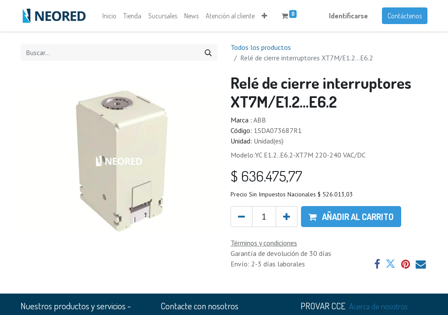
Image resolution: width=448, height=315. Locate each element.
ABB (259, 120)
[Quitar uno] (241, 216)
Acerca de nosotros (378, 306)
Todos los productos (261, 47)
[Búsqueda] (208, 52)
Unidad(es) (269, 140)
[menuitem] (109, 15)
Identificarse (348, 15)
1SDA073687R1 (278, 130)
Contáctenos (405, 15)
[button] (264, 15)
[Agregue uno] (287, 216)
